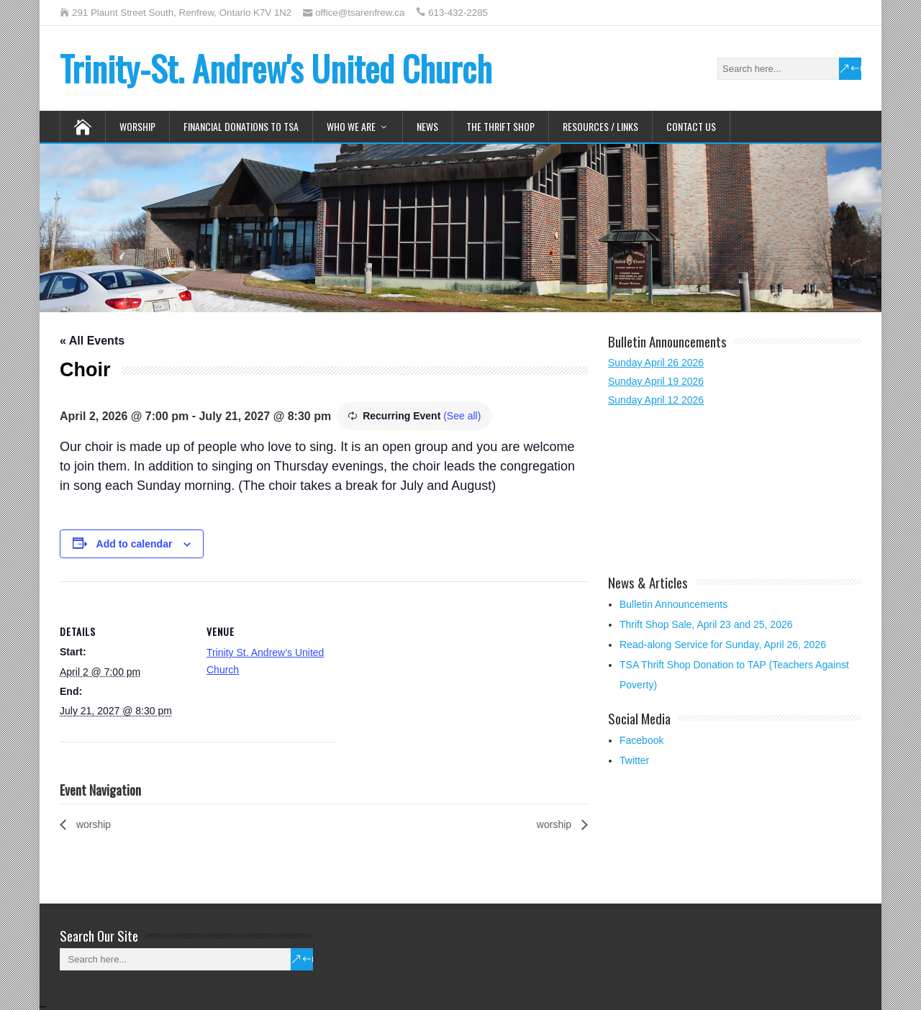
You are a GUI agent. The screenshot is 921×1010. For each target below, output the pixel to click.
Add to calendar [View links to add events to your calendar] (134, 544)
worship (92, 824)
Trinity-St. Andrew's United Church (276, 68)
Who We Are (351, 126)
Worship (137, 126)
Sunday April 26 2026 (656, 362)
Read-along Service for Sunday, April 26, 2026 (723, 644)
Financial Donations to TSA (241, 126)
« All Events (92, 341)
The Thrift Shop (500, 126)
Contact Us (691, 126)
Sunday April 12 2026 (656, 400)
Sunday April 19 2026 (656, 381)
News (427, 126)
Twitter (634, 760)
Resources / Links (600, 126)
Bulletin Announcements (673, 604)
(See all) (462, 416)
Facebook (641, 740)
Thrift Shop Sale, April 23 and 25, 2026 (706, 624)
